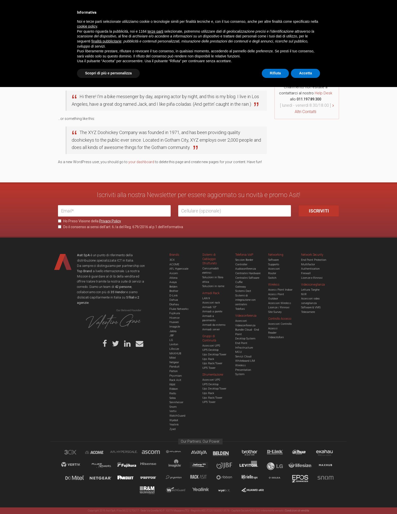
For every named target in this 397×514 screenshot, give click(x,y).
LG (171, 340)
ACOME (174, 264)
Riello (172, 393)
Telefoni (240, 309)
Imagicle (174, 326)
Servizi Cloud (243, 356)
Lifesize (174, 349)
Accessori (274, 268)
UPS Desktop (210, 350)
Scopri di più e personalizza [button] (108, 500)
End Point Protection (313, 260)
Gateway (240, 286)
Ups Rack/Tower (212, 363)
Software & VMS (311, 307)
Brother (173, 291)
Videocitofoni (276, 337)
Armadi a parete (212, 311)
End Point (241, 343)
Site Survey (275, 312)
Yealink (174, 424)
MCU (238, 352)
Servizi (122, 7)
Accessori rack (211, 302)
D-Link (173, 295)
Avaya (173, 282)
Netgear (174, 362)
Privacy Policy (110, 221)
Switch (272, 278)
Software (273, 260)
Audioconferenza (245, 268)
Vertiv (172, 411)
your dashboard (141, 162)
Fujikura (174, 313)
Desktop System (245, 338)
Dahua (173, 300)
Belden (173, 286)
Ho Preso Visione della (89, 221)
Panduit (174, 366)
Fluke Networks (179, 309)
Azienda (103, 7)
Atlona (173, 278)
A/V (215, 24)
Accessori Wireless (279, 303)
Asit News (194, 7)
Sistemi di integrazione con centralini (245, 300)
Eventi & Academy (147, 7)
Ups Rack (208, 359)
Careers (173, 7)
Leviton (173, 344)
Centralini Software (247, 278)
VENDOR (318, 24)
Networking (173, 24)
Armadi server (211, 329)
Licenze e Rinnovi (312, 278)
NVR (304, 294)
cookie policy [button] (87, 454)
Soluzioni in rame (213, 286)
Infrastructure (244, 347)
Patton (173, 371)
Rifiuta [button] (275, 500)
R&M (172, 384)
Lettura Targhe (310, 289)
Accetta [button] (305, 500)
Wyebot (173, 420)
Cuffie (239, 282)
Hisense (174, 317)
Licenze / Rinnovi (278, 307)
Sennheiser (176, 402)
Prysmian (175, 375)
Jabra (172, 331)
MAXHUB (175, 353)
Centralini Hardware (248, 273)
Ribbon (173, 389)
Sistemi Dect (243, 291)
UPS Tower (208, 368)
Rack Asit (175, 380)
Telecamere (308, 312)
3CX (172, 260)
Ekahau (174, 304)
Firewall (306, 273)
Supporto (273, 264)
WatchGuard (177, 415)
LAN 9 (206, 298)
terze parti (155, 458)
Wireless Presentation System (243, 370)
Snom (173, 407)
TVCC (198, 24)
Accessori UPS (211, 345)
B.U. (213, 7)
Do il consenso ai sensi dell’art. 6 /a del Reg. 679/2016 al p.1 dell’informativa (120, 227)
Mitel (172, 357)
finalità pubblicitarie (106, 468)
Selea (172, 398)
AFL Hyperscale (178, 268)
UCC (150, 24)
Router (272, 273)
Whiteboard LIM (245, 360)
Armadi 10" (209, 307)
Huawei (174, 322)
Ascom (173, 273)
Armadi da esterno (213, 325)
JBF (171, 335)
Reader (272, 332)
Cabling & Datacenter (117, 24)
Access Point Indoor (280, 289)
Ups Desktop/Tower (214, 354)
